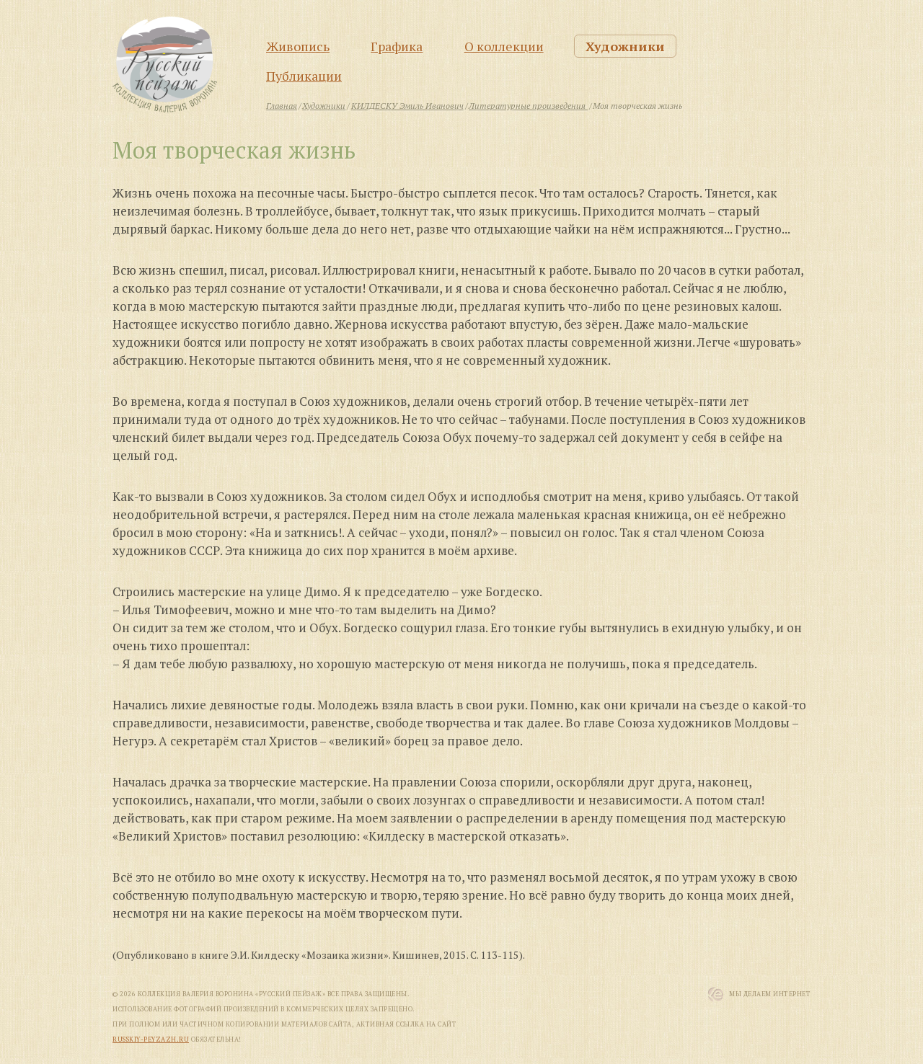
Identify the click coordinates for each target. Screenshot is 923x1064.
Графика (397, 46)
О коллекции (504, 46)
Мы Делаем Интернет (770, 994)
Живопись (298, 46)
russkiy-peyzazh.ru (150, 1039)
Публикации (304, 75)
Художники (625, 46)
